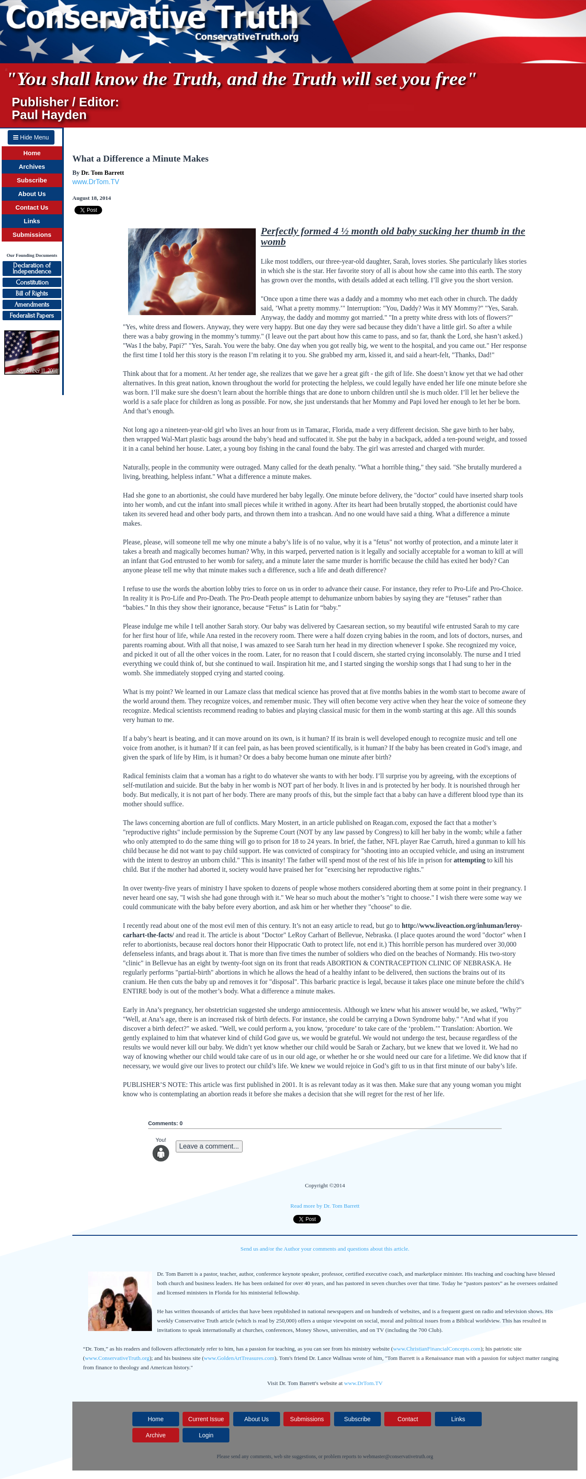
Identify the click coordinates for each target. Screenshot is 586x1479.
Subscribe (32, 180)
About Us (32, 194)
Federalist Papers (32, 315)
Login (206, 1435)
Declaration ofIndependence (32, 268)
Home (32, 153)
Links (32, 221)
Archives (32, 166)
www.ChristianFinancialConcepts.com (436, 1348)
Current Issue (206, 1419)
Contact (407, 1419)
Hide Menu (31, 137)
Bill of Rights (32, 293)
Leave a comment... (209, 1146)
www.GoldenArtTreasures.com (239, 1358)
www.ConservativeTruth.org (117, 1358)
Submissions (31, 234)
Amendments (31, 304)
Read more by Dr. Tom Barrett (324, 1206)
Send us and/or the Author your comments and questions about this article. (324, 1249)
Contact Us (31, 207)
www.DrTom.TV (95, 181)
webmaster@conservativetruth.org (398, 1456)
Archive (156, 1435)
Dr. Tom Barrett (102, 172)
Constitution (32, 282)
